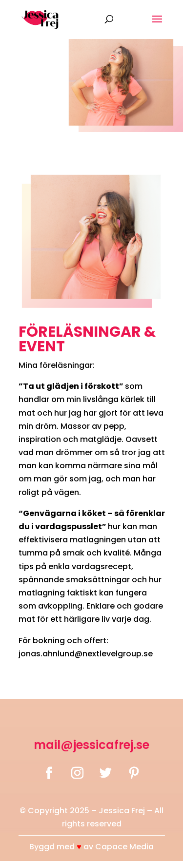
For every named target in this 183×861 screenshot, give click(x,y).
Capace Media (124, 846)
